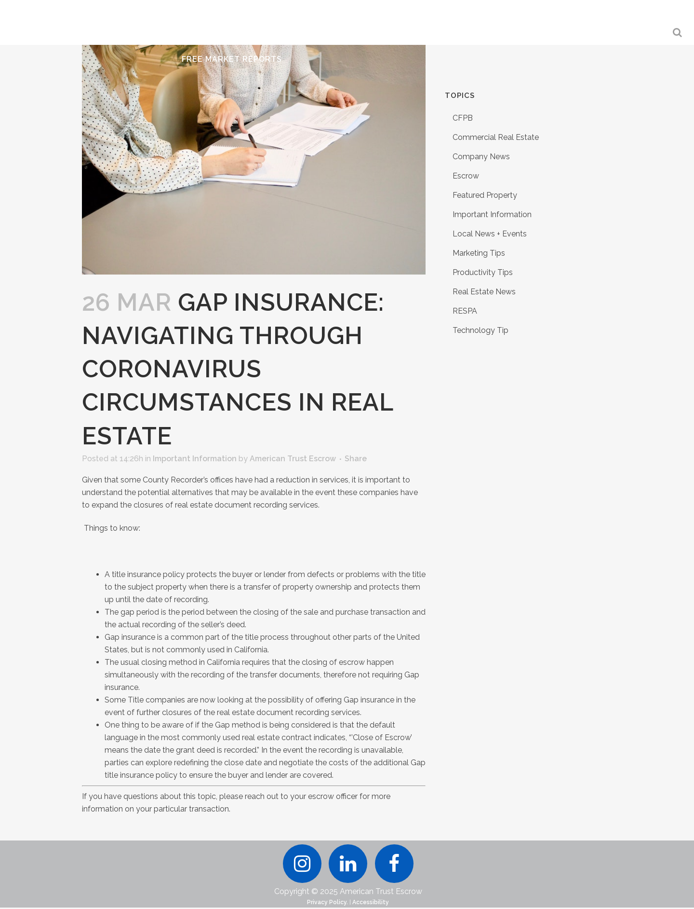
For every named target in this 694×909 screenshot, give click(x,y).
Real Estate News (484, 291)
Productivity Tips (483, 272)
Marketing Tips (479, 253)
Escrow (466, 175)
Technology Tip (480, 330)
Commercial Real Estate (496, 137)
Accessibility (370, 903)
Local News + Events (490, 233)
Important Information (195, 458)
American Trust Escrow (293, 458)
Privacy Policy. (327, 903)
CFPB (463, 118)
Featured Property (485, 195)
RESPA (465, 311)
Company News (481, 156)
